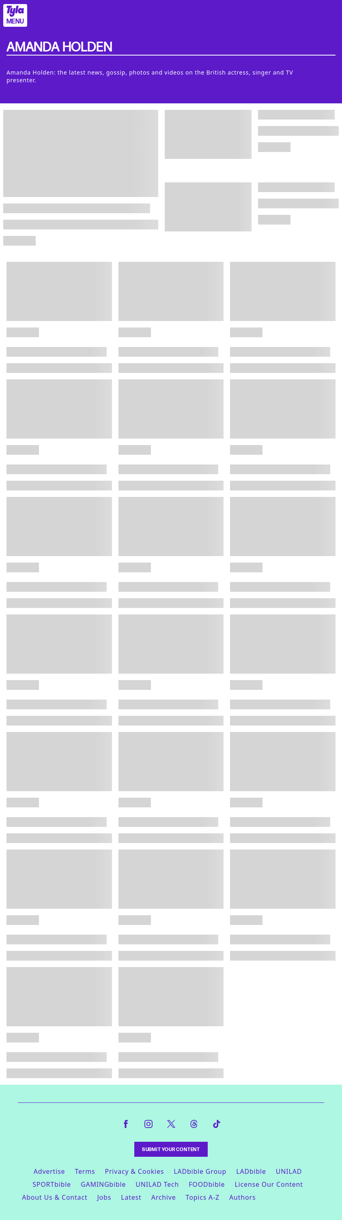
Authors (242, 1197)
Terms (85, 1171)
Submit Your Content (171, 1149)
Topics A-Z (202, 1197)
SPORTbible (51, 1184)
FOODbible (207, 1184)
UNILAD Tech (157, 1184)
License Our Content (268, 1184)
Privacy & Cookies (134, 1171)
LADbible (251, 1171)
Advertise (49, 1171)
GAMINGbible (103, 1184)
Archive (163, 1197)
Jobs (104, 1197)
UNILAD (289, 1171)
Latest (131, 1197)
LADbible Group (200, 1171)
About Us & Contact (54, 1197)
